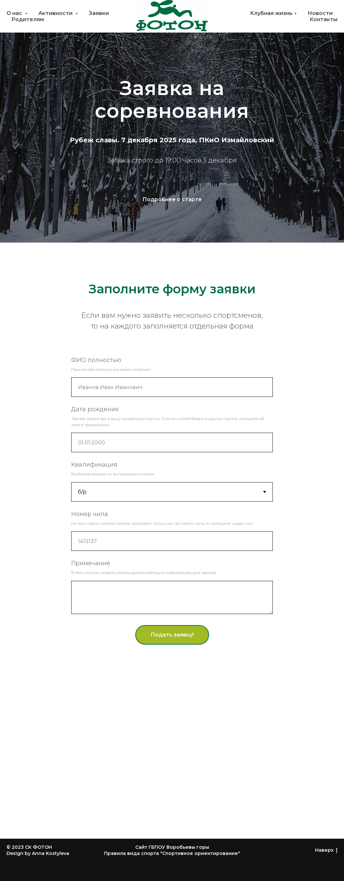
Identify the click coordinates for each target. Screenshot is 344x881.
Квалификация (94, 464)
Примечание (90, 563)
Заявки (99, 13)
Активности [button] (56, 13)
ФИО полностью (96, 360)
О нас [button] (15, 13)
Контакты (323, 19)
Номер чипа (89, 514)
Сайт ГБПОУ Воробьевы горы (172, 847)
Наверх (326, 850)
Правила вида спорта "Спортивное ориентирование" (172, 853)
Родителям (27, 19)
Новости (320, 13)
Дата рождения (95, 409)
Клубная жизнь (271, 13)
